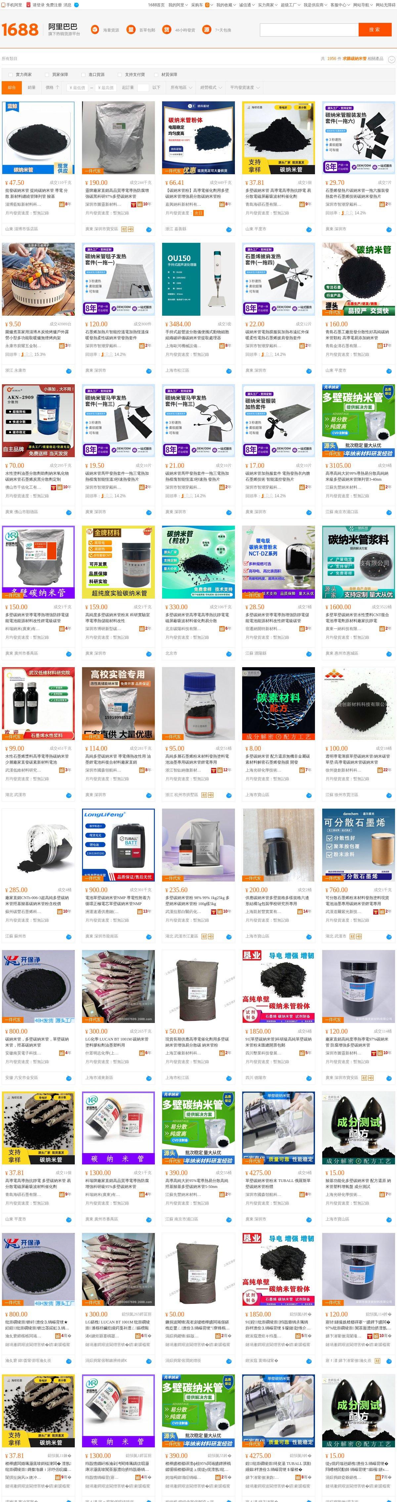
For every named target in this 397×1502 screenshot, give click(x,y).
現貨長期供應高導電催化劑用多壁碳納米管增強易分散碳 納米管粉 (197, 1042)
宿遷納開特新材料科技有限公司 (263, 628)
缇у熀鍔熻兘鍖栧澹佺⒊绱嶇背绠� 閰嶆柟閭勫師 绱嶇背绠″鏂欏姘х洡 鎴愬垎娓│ (357, 1467)
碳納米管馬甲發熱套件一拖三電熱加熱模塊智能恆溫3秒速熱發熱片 (117, 476)
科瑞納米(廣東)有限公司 (23, 628)
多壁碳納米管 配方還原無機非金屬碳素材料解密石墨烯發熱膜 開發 (277, 759)
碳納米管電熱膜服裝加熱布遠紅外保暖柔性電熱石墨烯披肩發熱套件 (277, 335)
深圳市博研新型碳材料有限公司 (103, 628)
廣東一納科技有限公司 (344, 628)
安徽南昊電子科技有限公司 (23, 1053)
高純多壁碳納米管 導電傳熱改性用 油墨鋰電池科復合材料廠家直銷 (118, 759)
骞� (66, 1335)
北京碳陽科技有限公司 (183, 628)
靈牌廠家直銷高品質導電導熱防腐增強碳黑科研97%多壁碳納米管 (117, 193)
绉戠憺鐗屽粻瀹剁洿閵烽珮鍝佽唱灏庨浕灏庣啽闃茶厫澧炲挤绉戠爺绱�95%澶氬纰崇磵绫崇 (118, 1467)
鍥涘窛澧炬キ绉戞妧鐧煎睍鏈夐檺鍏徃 (263, 1336)
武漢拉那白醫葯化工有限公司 (183, 911)
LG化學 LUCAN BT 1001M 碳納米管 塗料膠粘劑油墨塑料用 (117, 1042)
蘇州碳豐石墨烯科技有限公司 (23, 911)
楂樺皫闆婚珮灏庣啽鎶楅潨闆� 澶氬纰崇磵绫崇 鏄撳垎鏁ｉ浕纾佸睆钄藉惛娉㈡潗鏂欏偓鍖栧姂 (38, 1467)
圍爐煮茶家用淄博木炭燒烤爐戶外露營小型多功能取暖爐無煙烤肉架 (37, 335)
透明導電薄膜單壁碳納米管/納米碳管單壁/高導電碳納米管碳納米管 (358, 759)
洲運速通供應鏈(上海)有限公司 (103, 911)
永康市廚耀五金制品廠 (23, 346)
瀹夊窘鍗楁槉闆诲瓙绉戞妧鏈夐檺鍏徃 (23, 1336)
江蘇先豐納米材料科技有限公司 (344, 487)
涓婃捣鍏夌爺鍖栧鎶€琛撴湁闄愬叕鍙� (344, 1477)
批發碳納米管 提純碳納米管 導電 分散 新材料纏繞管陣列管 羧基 (36, 193)
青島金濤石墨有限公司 (344, 346)
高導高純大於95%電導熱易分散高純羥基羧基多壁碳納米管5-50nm (196, 1183)
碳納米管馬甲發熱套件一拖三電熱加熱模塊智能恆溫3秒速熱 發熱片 (197, 476)
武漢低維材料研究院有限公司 (23, 770)
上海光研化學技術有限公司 (263, 770)
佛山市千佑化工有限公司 (23, 487)
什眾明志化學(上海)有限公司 (103, 1053)
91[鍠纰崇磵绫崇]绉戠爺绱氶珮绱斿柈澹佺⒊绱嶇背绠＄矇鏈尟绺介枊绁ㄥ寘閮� (277, 1325)
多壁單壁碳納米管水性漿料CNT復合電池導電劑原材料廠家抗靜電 (357, 618)
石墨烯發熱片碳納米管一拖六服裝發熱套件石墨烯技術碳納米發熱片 (357, 193)
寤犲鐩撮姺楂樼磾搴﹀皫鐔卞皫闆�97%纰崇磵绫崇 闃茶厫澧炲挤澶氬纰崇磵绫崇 (358, 1325)
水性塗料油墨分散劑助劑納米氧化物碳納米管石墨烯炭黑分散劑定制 (37, 476)
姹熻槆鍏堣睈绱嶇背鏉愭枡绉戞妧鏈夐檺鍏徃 (183, 1477)
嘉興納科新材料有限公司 (183, 204)
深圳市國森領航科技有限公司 (103, 770)
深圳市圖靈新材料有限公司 (103, 204)
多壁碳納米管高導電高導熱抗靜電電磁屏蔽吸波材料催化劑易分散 (197, 618)
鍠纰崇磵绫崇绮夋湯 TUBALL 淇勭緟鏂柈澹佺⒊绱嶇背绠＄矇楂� (278, 1466)
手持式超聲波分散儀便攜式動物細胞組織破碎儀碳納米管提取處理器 (197, 335)
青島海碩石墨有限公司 (263, 204)
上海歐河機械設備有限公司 (183, 346)
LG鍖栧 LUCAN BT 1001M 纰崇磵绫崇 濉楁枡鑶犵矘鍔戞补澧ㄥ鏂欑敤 (117, 1325)
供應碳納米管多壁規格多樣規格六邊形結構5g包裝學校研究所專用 (277, 900)
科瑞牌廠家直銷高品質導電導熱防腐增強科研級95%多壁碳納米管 (117, 1183)
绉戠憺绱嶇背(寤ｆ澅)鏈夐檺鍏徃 (103, 1477)
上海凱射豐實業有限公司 (263, 911)
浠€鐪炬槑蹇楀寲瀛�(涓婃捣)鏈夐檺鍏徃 (103, 1336)
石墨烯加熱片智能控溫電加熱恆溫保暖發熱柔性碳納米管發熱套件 (117, 335)
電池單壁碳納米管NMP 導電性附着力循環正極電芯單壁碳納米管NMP (118, 900)
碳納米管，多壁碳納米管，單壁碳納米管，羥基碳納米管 (37, 1042)
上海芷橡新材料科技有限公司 (183, 1053)
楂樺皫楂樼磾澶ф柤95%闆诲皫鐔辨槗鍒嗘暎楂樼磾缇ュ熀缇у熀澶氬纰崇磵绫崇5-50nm (198, 1467)
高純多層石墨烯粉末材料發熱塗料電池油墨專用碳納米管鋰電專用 (197, 759)
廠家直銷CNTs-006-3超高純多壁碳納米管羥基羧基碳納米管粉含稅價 (37, 900)
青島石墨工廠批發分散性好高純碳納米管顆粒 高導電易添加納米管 (357, 335)
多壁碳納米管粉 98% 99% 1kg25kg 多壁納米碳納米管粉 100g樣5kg (197, 900)
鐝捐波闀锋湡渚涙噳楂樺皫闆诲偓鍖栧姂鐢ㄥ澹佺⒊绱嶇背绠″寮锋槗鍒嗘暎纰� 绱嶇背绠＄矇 (197, 1325)
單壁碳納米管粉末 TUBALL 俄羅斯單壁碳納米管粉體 (278, 1183)
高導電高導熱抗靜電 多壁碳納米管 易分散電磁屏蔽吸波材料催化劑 (38, 1183)
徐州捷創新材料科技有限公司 (344, 770)
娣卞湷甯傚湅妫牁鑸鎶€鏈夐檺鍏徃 (263, 1477)
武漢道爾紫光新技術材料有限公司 (344, 911)
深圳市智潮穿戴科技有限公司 (344, 204)
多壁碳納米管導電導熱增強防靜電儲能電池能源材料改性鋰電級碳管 (37, 618)
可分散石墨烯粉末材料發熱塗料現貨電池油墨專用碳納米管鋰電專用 (357, 900)
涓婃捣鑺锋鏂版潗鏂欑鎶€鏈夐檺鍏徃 (183, 1336)
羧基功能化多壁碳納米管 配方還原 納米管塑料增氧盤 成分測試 (358, 1183)
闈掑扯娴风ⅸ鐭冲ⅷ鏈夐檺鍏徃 (23, 1477)
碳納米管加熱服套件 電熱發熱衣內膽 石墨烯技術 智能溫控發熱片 (277, 476)
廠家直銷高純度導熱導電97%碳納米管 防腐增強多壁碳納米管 (357, 1042)
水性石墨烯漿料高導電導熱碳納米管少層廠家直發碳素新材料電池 (37, 759)
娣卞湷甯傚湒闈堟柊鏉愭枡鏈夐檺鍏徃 (344, 1336)
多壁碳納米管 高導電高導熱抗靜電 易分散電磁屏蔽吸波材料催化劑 (278, 193)
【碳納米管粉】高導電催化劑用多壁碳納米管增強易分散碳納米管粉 (197, 193)
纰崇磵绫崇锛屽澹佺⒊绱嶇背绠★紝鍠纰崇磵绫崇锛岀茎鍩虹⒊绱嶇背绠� (37, 1325)
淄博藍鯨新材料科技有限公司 (23, 204)
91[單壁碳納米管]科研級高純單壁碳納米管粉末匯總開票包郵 (278, 1042)
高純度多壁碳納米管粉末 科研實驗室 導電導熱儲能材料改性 (117, 618)
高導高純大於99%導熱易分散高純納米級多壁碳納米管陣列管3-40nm (357, 476)
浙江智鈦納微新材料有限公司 (183, 770)
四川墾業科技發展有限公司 (263, 1053)
